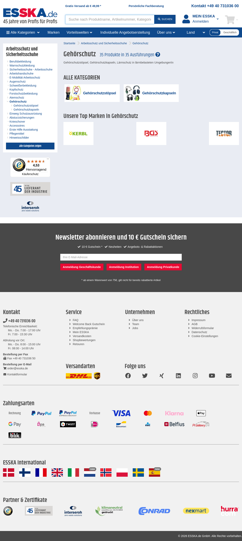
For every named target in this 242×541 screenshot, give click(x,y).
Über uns (138, 320)
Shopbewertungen (84, 340)
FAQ (75, 320)
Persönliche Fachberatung (146, 6)
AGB (195, 324)
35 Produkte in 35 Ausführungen (130, 54)
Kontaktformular (15, 374)
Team (135, 324)
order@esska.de (15, 368)
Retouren (78, 344)
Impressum (198, 320)
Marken (54, 32)
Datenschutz (199, 332)
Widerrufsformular (203, 328)
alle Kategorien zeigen (30, 146)
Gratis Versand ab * (83, 6)
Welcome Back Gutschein (89, 324)
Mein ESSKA (81, 332)
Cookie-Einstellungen (205, 336)
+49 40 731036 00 (19, 321)
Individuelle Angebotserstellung (125, 32)
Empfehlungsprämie (85, 328)
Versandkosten (82, 336)
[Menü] (47, 159)
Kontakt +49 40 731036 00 (215, 6)
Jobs (135, 328)
